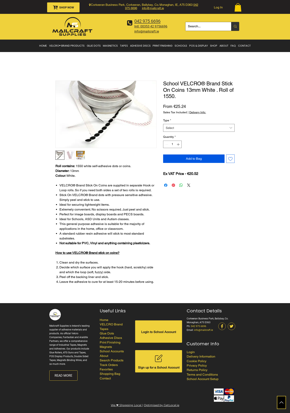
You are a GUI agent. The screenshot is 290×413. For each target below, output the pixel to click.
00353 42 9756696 (153, 26)
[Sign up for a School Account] (158, 361)
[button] (237, 7)
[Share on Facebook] (165, 185)
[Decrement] (166, 144)
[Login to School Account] (158, 331)
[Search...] (205, 26)
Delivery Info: (197, 112)
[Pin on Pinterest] (173, 185)
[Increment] (178, 144)
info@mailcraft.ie (153, 8)
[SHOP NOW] (63, 7)
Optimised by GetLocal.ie (161, 405)
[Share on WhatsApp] (181, 185)
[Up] (281, 402)
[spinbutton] (172, 144)
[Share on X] (188, 185)
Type (167, 120)
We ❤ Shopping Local (126, 405)
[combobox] (199, 128)
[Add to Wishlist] (230, 158)
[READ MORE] (63, 375)
